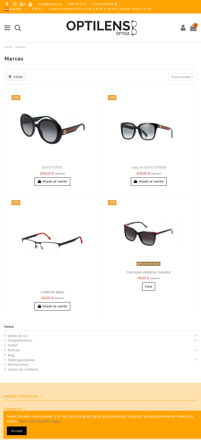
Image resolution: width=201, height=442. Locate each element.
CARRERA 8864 (52, 292)
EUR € (38, 9)
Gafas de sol (18, 336)
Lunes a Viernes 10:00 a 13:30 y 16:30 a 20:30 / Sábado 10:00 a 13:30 (100, 9)
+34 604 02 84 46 (105, 4)
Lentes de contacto (23, 369)
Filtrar (16, 77)
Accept (16, 431)
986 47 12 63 (77, 4)
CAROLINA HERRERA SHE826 (148, 272)
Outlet (12, 345)
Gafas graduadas (21, 360)
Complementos (20, 340)
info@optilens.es (51, 4)
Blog (11, 355)
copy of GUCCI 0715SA (148, 167)
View (148, 286)
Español (15, 9)
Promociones (18, 364)
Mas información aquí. (40, 421)
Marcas (14, 350)
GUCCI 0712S (52, 167)
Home (9, 327)
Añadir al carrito (52, 181)
